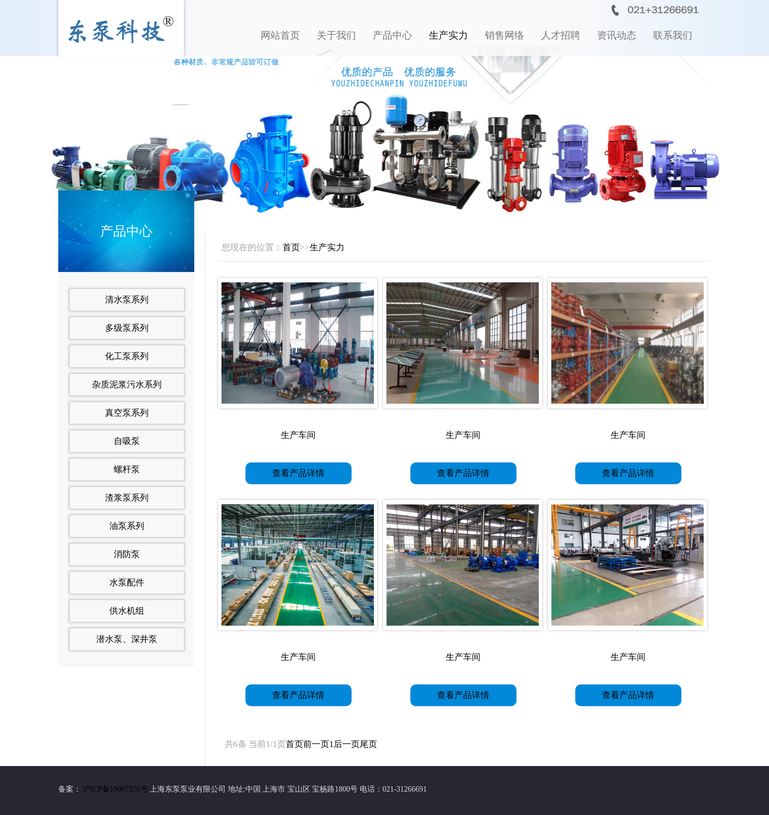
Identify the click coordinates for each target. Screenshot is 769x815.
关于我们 (336, 35)
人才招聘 (560, 35)
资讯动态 (616, 35)
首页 (291, 247)
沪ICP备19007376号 (115, 789)
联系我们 (672, 35)
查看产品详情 (298, 473)
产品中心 (392, 35)
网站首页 (280, 35)
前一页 (316, 744)
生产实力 (448, 35)
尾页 (368, 744)
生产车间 (298, 435)
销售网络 (504, 35)
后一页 (347, 744)
